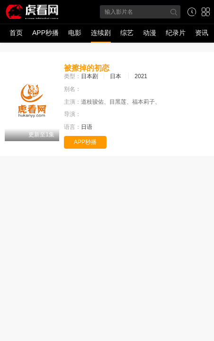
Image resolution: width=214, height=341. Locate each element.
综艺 (127, 32)
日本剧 (89, 76)
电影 (74, 32)
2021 (140, 76)
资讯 (201, 32)
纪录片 (176, 32)
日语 (86, 127)
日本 (115, 76)
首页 (16, 32)
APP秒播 (45, 32)
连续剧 (101, 32)
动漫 (149, 32)
